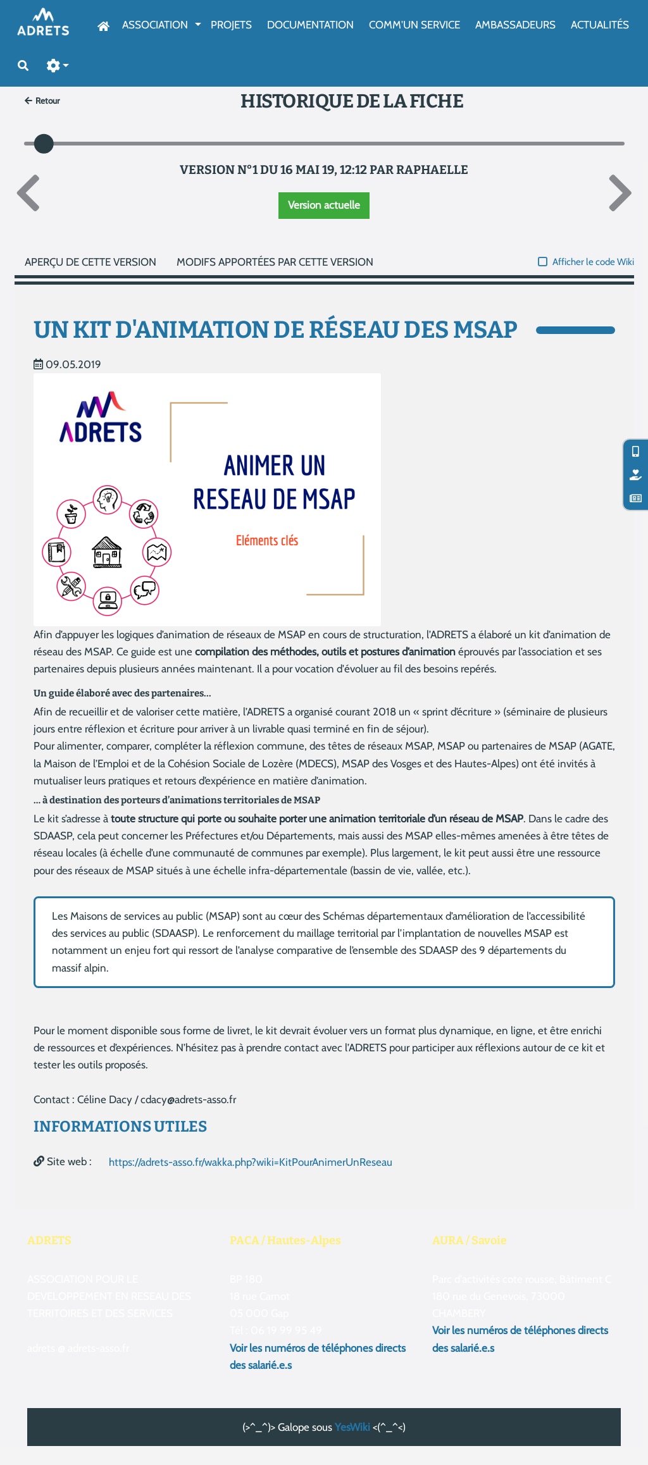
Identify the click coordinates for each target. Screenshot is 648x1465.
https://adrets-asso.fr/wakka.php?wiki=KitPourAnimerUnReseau (250, 1162)
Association (155, 24)
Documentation (310, 24)
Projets (231, 24)
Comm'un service (414, 24)
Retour (42, 101)
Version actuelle (324, 205)
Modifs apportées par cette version (275, 262)
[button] (58, 66)
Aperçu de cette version (90, 262)
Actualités (600, 24)
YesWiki (352, 1427)
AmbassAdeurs (515, 24)
